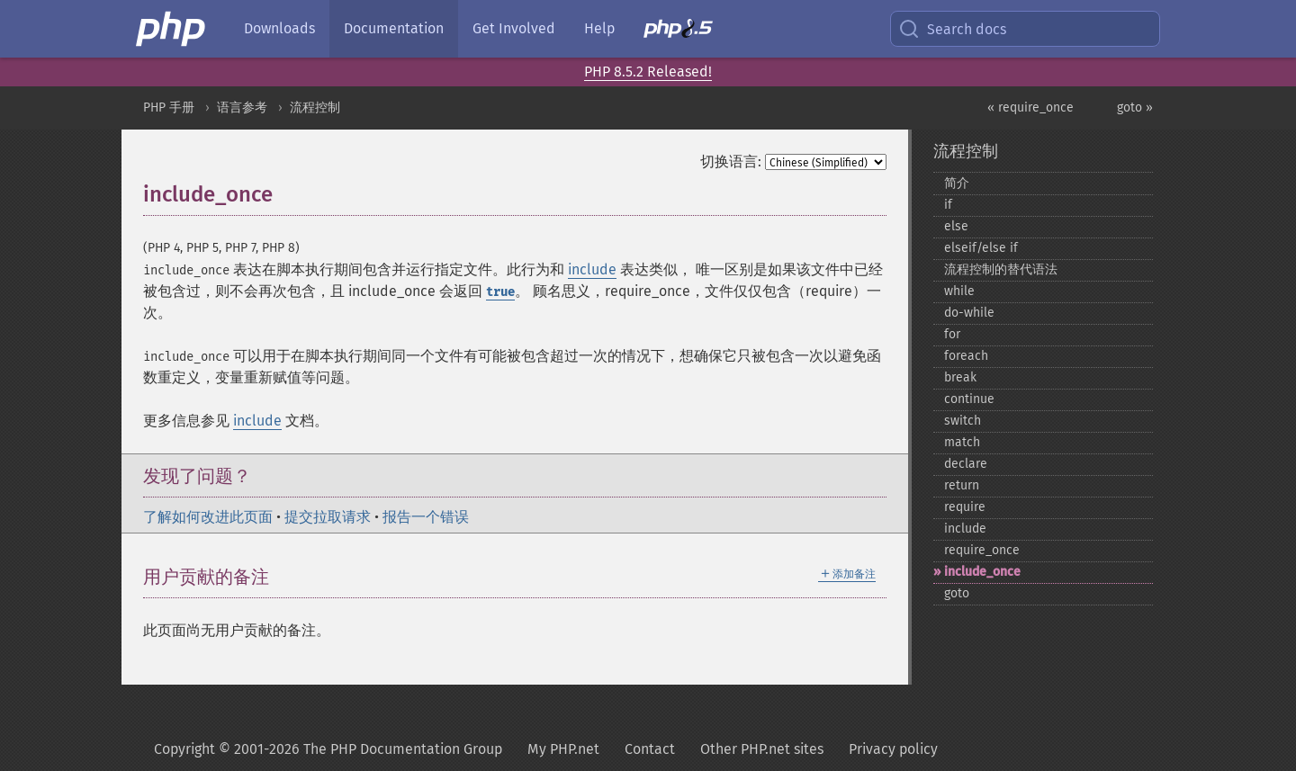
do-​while (969, 312)
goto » (1135, 107)
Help (599, 28)
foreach (966, 355)
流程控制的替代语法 (1001, 269)
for (952, 334)
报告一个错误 (425, 516)
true (500, 292)
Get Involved (513, 28)
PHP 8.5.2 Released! (648, 71)
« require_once (1030, 107)
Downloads (279, 28)
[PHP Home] (172, 29)
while (959, 291)
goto (956, 593)
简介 (956, 183)
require (965, 507)
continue (969, 399)
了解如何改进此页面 (208, 516)
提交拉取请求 (327, 516)
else (956, 226)
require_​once (982, 550)
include (592, 269)
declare (965, 463)
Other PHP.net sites (762, 749)
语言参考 (242, 107)
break (960, 377)
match (962, 442)
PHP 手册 (168, 107)
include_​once (982, 571)
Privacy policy (893, 749)
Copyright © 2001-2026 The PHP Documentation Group (328, 749)
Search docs (952, 29)
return (961, 485)
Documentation (394, 28)
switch (962, 420)
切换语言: (730, 161)
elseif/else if (981, 248)
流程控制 (315, 107)
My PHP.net (563, 749)
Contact (650, 749)
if (948, 204)
